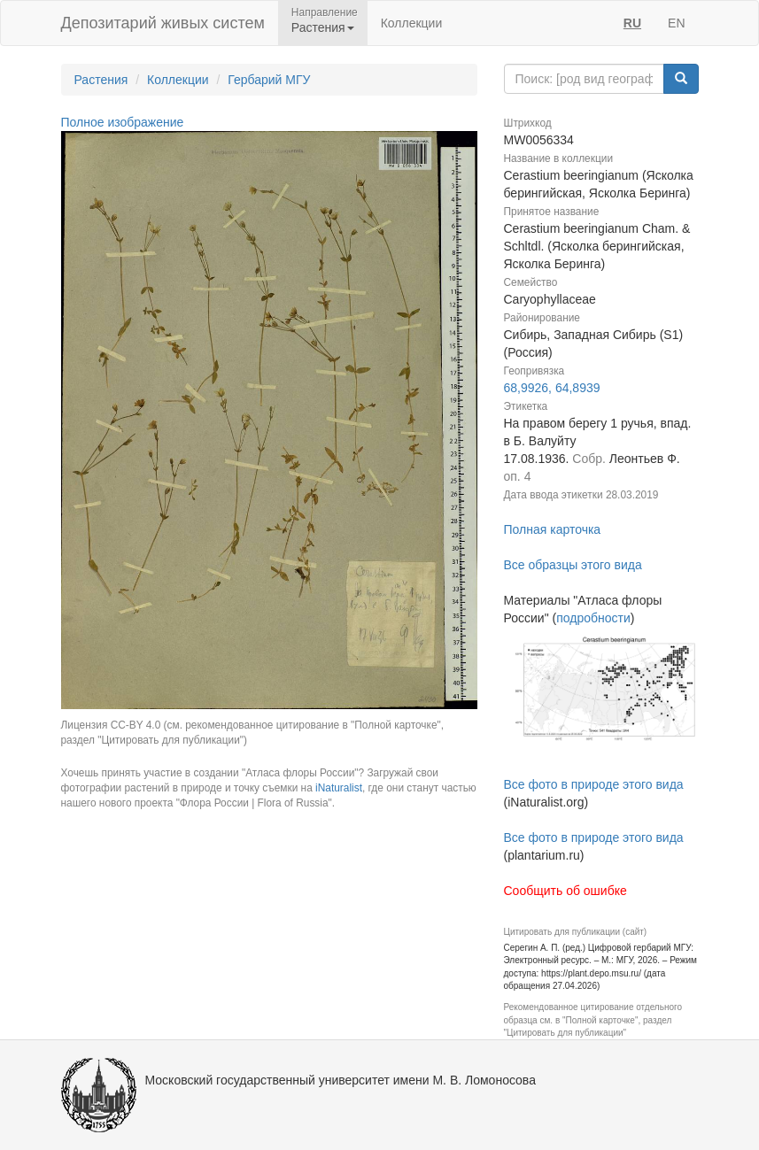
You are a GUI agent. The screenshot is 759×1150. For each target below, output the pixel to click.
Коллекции (412, 23)
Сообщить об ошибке (565, 891)
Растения (101, 80)
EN (676, 23)
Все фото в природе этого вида (594, 784)
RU (632, 23)
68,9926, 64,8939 (552, 388)
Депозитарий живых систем (163, 23)
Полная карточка (552, 529)
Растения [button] (322, 27)
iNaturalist (338, 788)
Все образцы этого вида (573, 565)
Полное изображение (122, 122)
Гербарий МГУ (269, 80)
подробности (593, 618)
